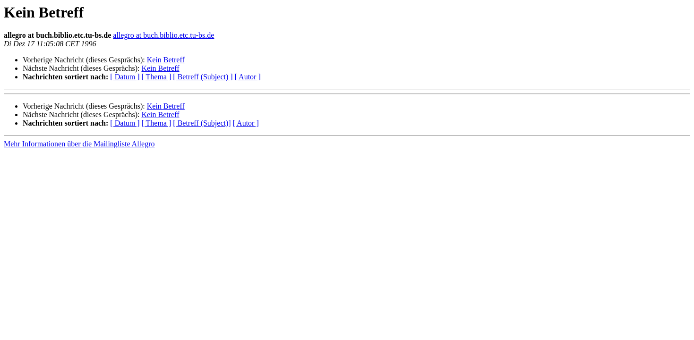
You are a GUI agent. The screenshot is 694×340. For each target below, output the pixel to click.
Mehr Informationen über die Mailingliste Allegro (79, 144)
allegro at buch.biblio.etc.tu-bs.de (163, 35)
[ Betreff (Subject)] (202, 123)
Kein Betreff (166, 60)
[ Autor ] (248, 77)
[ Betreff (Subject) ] (202, 77)
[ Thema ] (156, 77)
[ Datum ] (124, 77)
